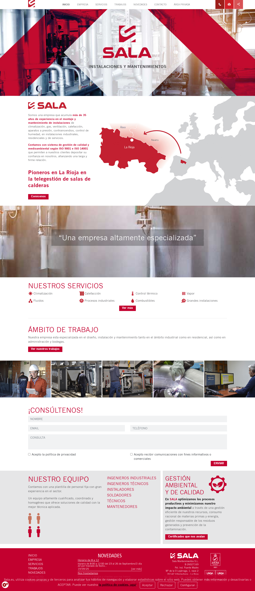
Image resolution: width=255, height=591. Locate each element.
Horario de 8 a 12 (88, 560)
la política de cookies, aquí (117, 585)
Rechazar (166, 585)
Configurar (187, 585)
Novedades (140, 4)
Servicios (101, 4)
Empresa (82, 4)
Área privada (182, 4)
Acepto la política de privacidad (54, 454)
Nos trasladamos (88, 573)
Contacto (160, 4)
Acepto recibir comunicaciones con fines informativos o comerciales (172, 456)
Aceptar (147, 585)
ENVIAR (219, 463)
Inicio (67, 4)
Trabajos (120, 4)
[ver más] (136, 569)
